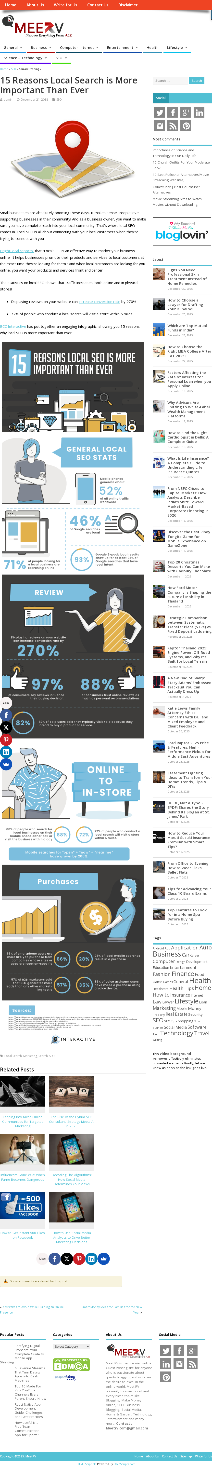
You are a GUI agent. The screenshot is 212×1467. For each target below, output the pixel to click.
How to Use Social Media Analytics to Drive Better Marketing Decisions (72, 1237)
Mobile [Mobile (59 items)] (181, 1008)
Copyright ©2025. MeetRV (18, 1456)
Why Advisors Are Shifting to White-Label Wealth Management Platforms (188, 409)
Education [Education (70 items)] (161, 967)
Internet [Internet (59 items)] (197, 995)
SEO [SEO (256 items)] (158, 1020)
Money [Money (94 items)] (194, 1008)
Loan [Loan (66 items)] (203, 1002)
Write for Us (65, 5)
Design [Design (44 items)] (180, 962)
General (11, 47)
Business (39, 47)
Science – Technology (23, 57)
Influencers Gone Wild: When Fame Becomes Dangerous (22, 1177)
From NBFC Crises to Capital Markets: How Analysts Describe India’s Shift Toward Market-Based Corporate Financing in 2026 (188, 502)
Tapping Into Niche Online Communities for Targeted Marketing (22, 1121)
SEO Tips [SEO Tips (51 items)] (170, 1021)
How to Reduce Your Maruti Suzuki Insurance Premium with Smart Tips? (188, 840)
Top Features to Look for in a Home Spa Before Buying (187, 914)
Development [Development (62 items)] (197, 961)
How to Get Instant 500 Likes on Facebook (22, 1235)
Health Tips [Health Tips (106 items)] (181, 988)
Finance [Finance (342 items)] (183, 973)
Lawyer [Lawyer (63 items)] (168, 1002)
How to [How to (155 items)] (161, 994)
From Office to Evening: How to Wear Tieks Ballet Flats (188, 868)
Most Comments (166, 139)
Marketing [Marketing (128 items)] (164, 1008)
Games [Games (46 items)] (168, 982)
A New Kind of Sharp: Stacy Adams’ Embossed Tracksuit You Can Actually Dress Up (189, 684)
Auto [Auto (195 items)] (206, 947)
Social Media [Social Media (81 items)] (175, 1027)
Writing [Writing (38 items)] (157, 1040)
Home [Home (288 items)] (203, 987)
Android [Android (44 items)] (158, 948)
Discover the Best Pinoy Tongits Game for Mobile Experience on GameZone (188, 538)
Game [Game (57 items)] (157, 982)
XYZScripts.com (125, 1464)
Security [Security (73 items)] (195, 1014)
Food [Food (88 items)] (199, 974)
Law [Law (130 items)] (157, 1001)
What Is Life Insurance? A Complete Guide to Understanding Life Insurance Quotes (188, 465)
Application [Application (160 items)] (185, 947)
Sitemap (186, 1456)
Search (43, 1056)
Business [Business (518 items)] (167, 954)
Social (161, 98)
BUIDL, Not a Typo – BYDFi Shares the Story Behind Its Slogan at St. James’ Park (188, 809)
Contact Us (97, 5)
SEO (59, 57)
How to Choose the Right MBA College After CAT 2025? (189, 351)
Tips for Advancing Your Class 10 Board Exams (189, 891)
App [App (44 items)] (167, 948)
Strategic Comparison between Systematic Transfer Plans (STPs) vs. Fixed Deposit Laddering (189, 624)
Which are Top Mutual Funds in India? (187, 327)
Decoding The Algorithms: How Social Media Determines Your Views (72, 1179)
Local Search (13, 1056)
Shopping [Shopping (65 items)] (185, 1020)
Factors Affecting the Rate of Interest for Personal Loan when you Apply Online (189, 379)
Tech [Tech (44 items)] (156, 1034)
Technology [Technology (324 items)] (176, 1033)
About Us (35, 5)
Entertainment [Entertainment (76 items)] (183, 967)
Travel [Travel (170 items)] (202, 1033)
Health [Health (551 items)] (200, 980)
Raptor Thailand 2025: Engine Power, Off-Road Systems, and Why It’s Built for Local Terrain (188, 654)
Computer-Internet (77, 47)
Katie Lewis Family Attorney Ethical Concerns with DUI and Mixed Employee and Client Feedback (187, 717)
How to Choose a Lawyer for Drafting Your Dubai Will (185, 304)
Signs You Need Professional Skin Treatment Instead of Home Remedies (187, 276)
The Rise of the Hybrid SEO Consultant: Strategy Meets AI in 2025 (71, 1121)
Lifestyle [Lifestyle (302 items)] (186, 1001)
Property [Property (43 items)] (159, 1014)
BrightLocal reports (17, 250)
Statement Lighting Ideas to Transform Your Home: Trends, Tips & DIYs (189, 779)
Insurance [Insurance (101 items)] (180, 995)
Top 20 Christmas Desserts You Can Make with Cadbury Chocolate (189, 566)
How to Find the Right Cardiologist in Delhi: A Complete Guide (188, 437)
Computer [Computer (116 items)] (164, 961)
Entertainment (120, 47)
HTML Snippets (86, 1464)
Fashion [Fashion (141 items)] (162, 974)
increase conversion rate (99, 301)
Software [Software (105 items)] (197, 1027)
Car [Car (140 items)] (185, 954)
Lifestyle (175, 47)
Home (10, 5)
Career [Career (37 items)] (194, 955)
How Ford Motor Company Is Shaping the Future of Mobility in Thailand (189, 594)
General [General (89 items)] (181, 981)
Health (153, 47)
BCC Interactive (13, 326)
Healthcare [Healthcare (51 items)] (161, 989)
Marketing (30, 1056)
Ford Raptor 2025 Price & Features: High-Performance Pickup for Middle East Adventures (189, 749)
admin (8, 99)
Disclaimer (128, 5)
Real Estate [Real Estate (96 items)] (176, 1014)
